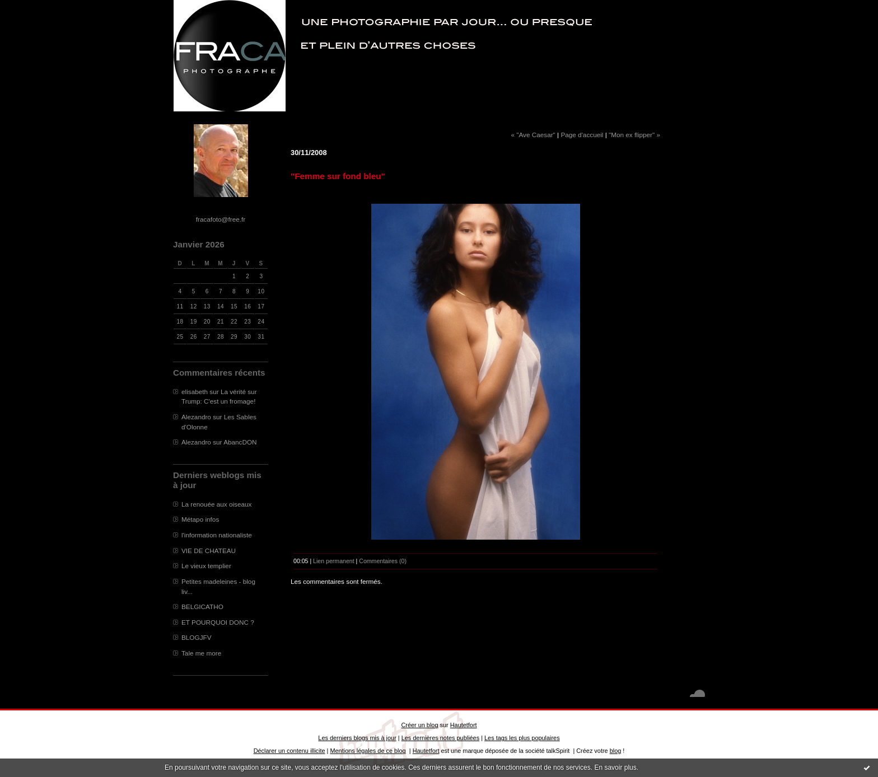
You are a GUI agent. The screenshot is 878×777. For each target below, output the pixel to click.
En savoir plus (615, 767)
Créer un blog (419, 725)
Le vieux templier (206, 565)
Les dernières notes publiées (440, 737)
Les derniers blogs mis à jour (357, 737)
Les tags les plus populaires (522, 737)
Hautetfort (463, 725)
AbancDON (239, 442)
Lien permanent (333, 561)
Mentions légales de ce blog (367, 750)
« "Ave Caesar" (533, 134)
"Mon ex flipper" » (634, 134)
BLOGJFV (196, 637)
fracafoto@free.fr (220, 219)
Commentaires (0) (383, 561)
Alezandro (196, 416)
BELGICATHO (202, 606)
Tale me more (201, 653)
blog (616, 750)
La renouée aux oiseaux (216, 504)
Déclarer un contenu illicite (289, 750)
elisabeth (194, 391)
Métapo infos (200, 519)
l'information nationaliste (216, 535)
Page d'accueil (582, 134)
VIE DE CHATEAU (208, 550)
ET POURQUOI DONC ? (217, 622)
